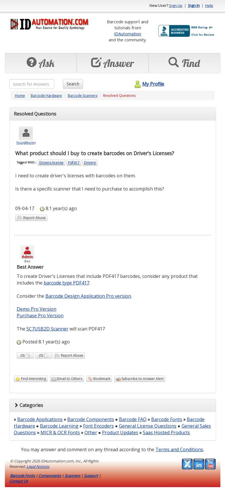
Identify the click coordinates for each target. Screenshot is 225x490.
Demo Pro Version (36, 309)
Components (50, 475)
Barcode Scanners (82, 95)
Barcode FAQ (133, 419)
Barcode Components (90, 419)
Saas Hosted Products (166, 432)
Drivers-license (51, 162)
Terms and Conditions (179, 449)
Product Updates (120, 432)
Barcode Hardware (46, 95)
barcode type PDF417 (66, 283)
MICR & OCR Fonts (60, 432)
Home (20, 95)
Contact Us (18, 481)
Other (90, 432)
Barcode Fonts (166, 419)
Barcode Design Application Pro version (88, 296)
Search (73, 84)
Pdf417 (74, 162)
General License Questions (147, 426)
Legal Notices (37, 466)
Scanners (72, 475)
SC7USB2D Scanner (47, 329)
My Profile (148, 84)
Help (209, 5)
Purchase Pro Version (40, 315)
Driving (90, 162)
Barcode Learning (59, 426)
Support (91, 475)
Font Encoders (98, 426)
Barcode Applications (40, 419)
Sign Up (175, 5)
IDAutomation (127, 33)
